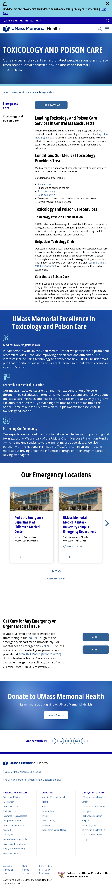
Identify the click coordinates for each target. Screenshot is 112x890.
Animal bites (44, 184)
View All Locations (56, 578)
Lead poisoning (46, 194)
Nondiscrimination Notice (54, 830)
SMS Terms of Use (25, 870)
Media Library (48, 820)
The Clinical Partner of (32, 779)
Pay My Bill (8, 834)
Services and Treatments (24, 92)
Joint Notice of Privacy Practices (45, 870)
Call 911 (96, 637)
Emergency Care (47, 92)
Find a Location (51, 105)
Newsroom (47, 825)
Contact (46, 806)
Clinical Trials (10, 806)
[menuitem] (13, 118)
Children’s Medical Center (93, 806)
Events (45, 815)
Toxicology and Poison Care (13, 118)
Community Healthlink (92, 829)
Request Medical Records (15, 839)
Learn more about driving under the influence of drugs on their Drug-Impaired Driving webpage (53, 451)
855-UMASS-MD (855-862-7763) (23, 20)
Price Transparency (12, 853)
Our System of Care (93, 792)
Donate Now (58, 716)
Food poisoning (46, 191)
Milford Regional (89, 825)
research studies (16, 355)
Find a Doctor (9, 811)
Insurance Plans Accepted (15, 815)
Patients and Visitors (15, 792)
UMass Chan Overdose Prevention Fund (80, 438)
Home (5, 92)
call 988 (47, 646)
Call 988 (96, 649)
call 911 (34, 638)
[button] (107, 523)
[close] (107, 3)
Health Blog (14, 848)
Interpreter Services (12, 820)
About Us (47, 792)
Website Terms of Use (8, 870)
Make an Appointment (13, 825)
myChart (7, 830)
